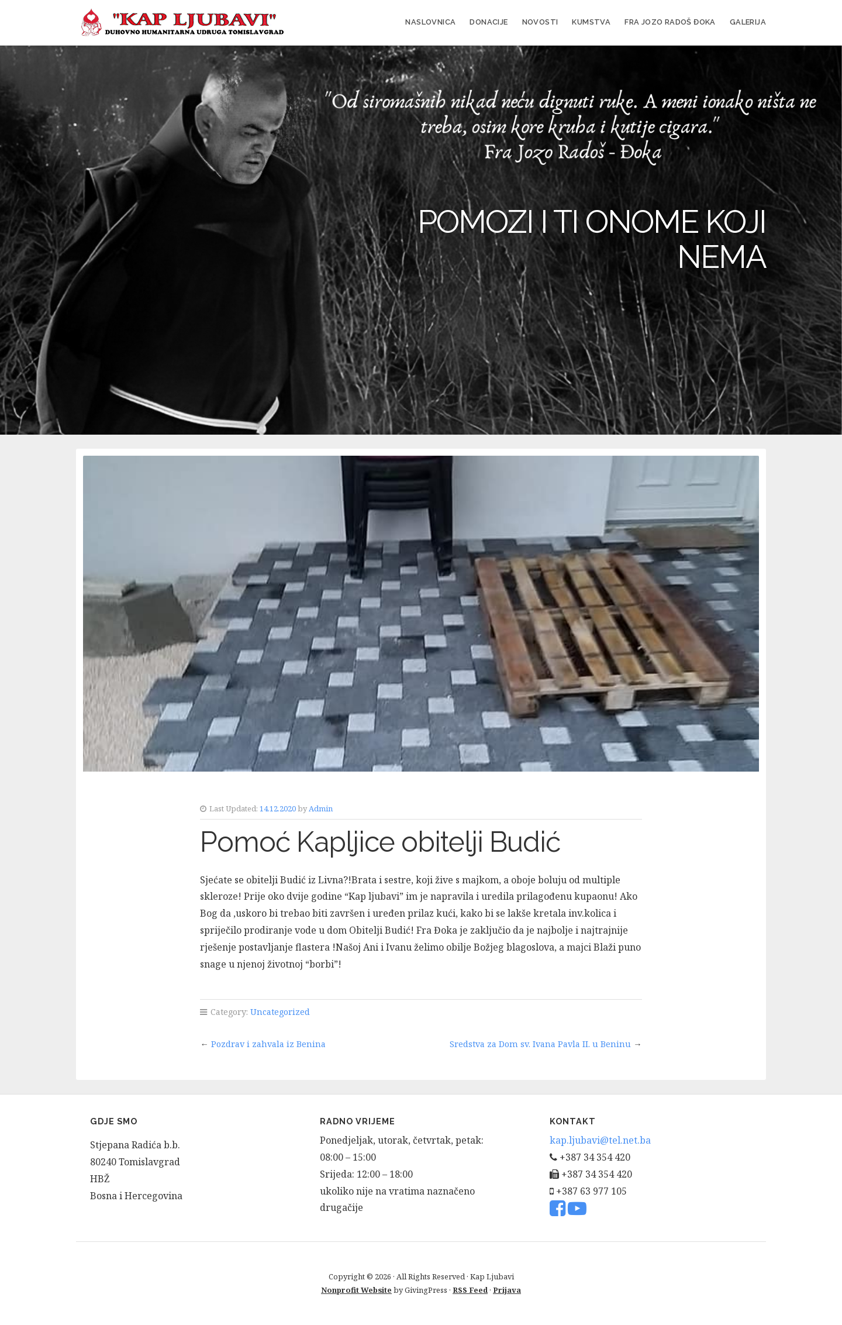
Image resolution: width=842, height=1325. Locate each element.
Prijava (507, 1290)
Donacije (489, 22)
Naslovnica (430, 22)
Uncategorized (280, 1011)
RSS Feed (470, 1290)
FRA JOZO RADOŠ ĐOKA (670, 22)
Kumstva (591, 22)
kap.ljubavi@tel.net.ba (600, 1140)
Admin (321, 808)
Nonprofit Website (356, 1290)
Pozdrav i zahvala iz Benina (268, 1043)
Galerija (748, 22)
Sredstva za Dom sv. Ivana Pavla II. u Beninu (540, 1043)
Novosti (540, 22)
